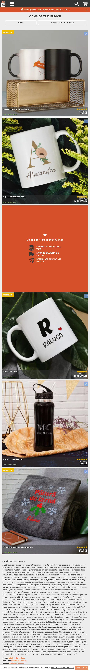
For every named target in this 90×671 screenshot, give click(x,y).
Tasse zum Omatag (18, 661)
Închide (86, 9)
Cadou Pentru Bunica (62, 23)
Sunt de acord (82, 668)
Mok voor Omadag (16, 663)
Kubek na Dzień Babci (16, 658)
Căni (20, 23)
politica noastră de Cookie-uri (62, 668)
